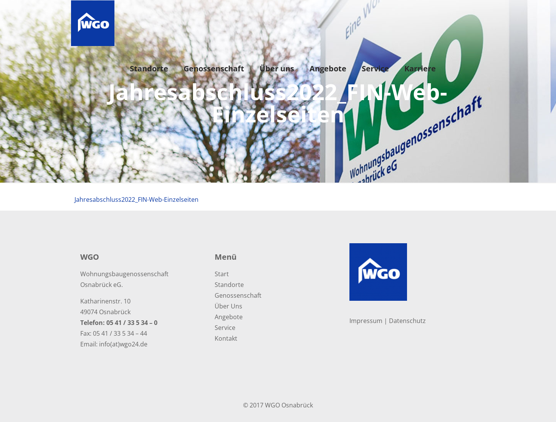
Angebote (229, 317)
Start (222, 274)
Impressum (365, 320)
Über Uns (228, 306)
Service (225, 327)
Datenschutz (407, 320)
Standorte (229, 284)
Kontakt (226, 338)
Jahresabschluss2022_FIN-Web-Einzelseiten (136, 199)
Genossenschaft (238, 295)
